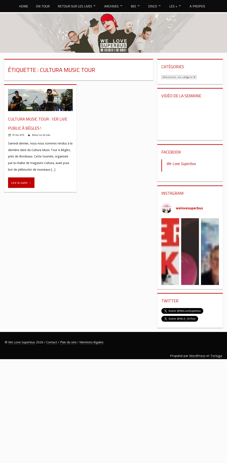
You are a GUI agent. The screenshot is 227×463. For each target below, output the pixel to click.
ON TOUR (43, 6)
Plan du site (68, 342)
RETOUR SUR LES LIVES (75, 6)
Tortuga (216, 356)
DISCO (152, 6)
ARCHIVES (111, 6)
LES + (173, 6)
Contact (51, 342)
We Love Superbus (181, 163)
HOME (23, 6)
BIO (133, 6)
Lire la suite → (21, 183)
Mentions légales (91, 342)
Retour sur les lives (41, 135)
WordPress (197, 356)
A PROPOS (197, 6)
